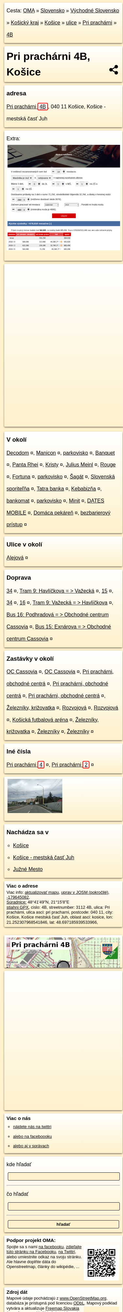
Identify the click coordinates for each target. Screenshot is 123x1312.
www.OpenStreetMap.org (83, 1298)
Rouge (107, 464)
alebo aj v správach (31, 1145)
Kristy (51, 464)
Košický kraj (24, 22)
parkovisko (75, 453)
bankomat (18, 501)
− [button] (15, 285)
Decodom (18, 453)
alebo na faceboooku (32, 1136)
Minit (74, 501)
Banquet (105, 453)
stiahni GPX (18, 907)
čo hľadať (18, 1194)
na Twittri (66, 1251)
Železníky (48, 731)
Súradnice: (16, 902)
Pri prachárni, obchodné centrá (64, 695)
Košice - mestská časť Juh (43, 857)
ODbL (78, 1303)
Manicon (46, 453)
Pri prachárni (97, 22)
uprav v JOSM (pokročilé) (84, 892)
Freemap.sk (85, 416)
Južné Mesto (28, 869)
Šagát (77, 476)
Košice (52, 22)
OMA (29, 10)
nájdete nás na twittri (32, 1126)
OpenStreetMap (52, 416)
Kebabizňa (83, 488)
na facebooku (51, 1246)
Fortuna (21, 476)
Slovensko (52, 10)
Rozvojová (74, 708)
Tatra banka (50, 488)
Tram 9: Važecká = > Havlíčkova (70, 602)
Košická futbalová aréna (40, 720)
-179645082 (18, 897)
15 (104, 591)
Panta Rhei (25, 464)
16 (22, 602)
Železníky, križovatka (31, 708)
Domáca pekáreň (53, 513)
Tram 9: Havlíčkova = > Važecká (57, 591)
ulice (71, 22)
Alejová (15, 557)
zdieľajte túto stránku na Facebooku (44, 1249)
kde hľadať (19, 1164)
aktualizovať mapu (42, 892)
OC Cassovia (22, 671)
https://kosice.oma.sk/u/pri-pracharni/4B (39, 421)
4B (10, 34)
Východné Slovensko (94, 10)
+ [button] (15, 275)
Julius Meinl (79, 464)
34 (9, 591)
